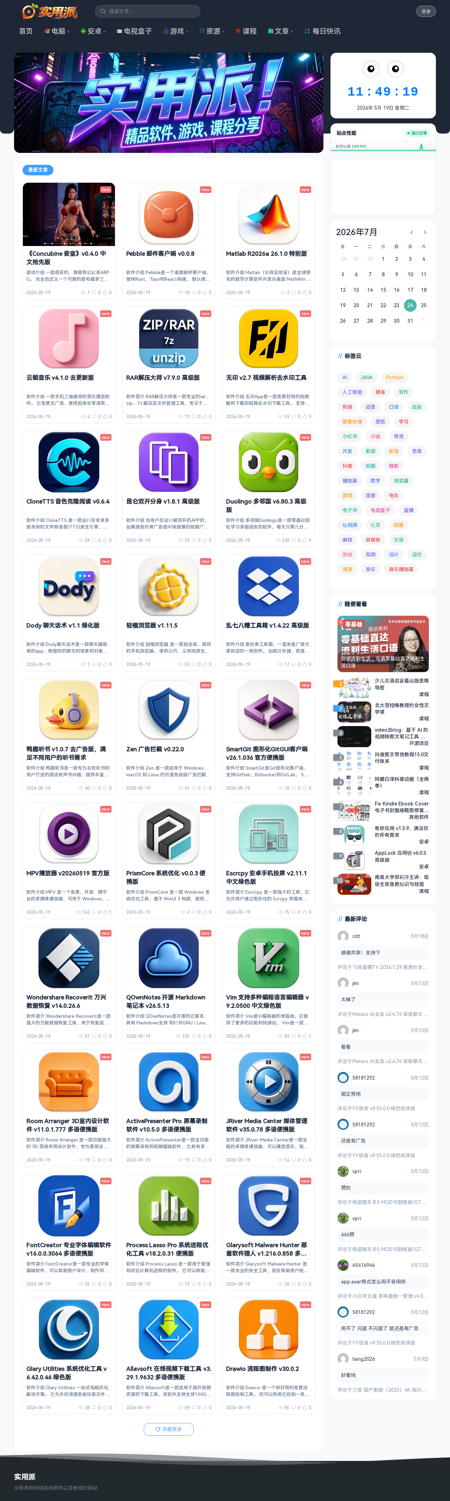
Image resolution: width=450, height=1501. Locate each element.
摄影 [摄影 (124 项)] (394, 465)
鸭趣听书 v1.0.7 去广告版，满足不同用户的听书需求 (66, 753)
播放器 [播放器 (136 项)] (349, 480)
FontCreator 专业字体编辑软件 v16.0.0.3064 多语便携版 (68, 1249)
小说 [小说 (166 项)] (375, 436)
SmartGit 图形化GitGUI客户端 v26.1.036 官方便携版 (267, 753)
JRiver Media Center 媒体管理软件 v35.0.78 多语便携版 (266, 1125)
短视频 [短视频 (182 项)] (349, 525)
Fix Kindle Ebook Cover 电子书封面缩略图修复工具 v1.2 (402, 807)
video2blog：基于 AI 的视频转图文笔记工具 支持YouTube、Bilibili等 (401, 733)
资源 (209, 31)
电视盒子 (134, 31)
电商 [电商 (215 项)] (394, 495)
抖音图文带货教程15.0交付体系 (402, 757)
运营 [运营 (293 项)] (417, 554)
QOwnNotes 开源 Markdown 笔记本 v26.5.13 (165, 1001)
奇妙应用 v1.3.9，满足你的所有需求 (402, 831)
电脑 (54, 31)
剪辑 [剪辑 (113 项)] (347, 406)
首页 (26, 31)
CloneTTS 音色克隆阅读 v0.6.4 (67, 501)
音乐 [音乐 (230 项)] (370, 569)
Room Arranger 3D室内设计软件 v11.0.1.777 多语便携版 (67, 1125)
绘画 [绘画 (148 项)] (399, 525)
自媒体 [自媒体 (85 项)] (373, 539)
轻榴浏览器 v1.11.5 (152, 625)
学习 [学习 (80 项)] (404, 421)
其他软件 (419, 817)
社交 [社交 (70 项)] (375, 525)
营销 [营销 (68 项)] (347, 554)
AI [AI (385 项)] (344, 377)
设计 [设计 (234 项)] (394, 554)
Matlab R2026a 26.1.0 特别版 (266, 254)
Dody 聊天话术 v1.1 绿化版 (62, 625)
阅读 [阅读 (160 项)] (347, 569)
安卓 (91, 31)
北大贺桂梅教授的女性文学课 (402, 708)
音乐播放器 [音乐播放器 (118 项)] (401, 569)
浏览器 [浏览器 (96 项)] (401, 480)
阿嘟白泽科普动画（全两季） (402, 782)
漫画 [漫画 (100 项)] (370, 495)
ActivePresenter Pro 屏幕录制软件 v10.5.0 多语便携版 (166, 1125)
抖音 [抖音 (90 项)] (347, 465)
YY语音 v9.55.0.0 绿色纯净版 (383, 1108)
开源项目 (419, 743)
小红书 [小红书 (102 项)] (349, 436)
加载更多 (168, 1429)
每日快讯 (322, 31)
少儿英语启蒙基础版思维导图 (402, 684)
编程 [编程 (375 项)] (347, 539)
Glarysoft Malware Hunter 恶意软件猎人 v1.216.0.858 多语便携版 (266, 1253)
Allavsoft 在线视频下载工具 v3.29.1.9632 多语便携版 (168, 1373)
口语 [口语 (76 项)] (394, 406)
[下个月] (425, 232)
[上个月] (411, 232)
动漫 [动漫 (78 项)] (370, 406)
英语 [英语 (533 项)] (399, 539)
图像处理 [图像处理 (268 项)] (352, 421)
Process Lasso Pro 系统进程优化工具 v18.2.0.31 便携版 (167, 1249)
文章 (278, 31)
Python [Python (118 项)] (394, 377)
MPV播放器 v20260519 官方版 (67, 873)
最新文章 (38, 170)
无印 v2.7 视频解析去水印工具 (266, 378)
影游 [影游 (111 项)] (370, 451)
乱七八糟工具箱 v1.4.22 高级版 (267, 625)
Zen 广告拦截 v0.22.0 (155, 749)
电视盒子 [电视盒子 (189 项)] (380, 510)
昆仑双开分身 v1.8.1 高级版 (163, 501)
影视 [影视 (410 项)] (394, 451)
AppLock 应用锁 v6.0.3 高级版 (400, 856)
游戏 (173, 31)
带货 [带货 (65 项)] (399, 436)
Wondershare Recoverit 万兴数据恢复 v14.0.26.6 (66, 1001)
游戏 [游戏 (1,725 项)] (347, 495)
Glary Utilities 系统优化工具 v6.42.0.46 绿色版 (66, 1373)
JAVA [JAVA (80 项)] (367, 377)
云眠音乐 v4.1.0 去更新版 (60, 378)
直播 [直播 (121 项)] (408, 510)
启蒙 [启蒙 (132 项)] (417, 406)
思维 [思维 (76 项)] (417, 451)
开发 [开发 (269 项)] (347, 451)
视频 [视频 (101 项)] (370, 554)
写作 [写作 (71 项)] (404, 392)
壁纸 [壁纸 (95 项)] (380, 421)
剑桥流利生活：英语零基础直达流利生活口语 (383, 662)
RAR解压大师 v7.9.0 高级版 (163, 378)
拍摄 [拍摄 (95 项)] (370, 465)
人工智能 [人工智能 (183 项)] (352, 392)
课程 (246, 31)
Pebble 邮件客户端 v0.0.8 (160, 254)
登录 (426, 11)
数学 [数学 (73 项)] (375, 480)
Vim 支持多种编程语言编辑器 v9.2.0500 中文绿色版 (267, 1001)
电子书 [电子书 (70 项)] (349, 510)
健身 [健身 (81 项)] (380, 392)
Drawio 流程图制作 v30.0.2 (262, 1369)
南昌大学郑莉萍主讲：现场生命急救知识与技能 (402, 880)
